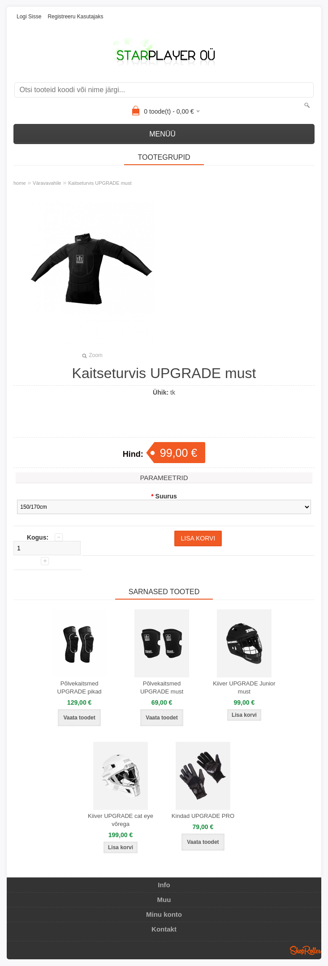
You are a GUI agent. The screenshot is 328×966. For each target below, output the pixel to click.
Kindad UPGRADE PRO (203, 816)
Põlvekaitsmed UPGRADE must (161, 687)
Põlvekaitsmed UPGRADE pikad (79, 687)
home (19, 183)
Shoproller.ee (305, 950)
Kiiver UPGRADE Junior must (244, 687)
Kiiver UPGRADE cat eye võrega (120, 820)
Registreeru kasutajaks (75, 16)
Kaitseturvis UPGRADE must (99, 183)
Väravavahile (47, 183)
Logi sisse (29, 16)
